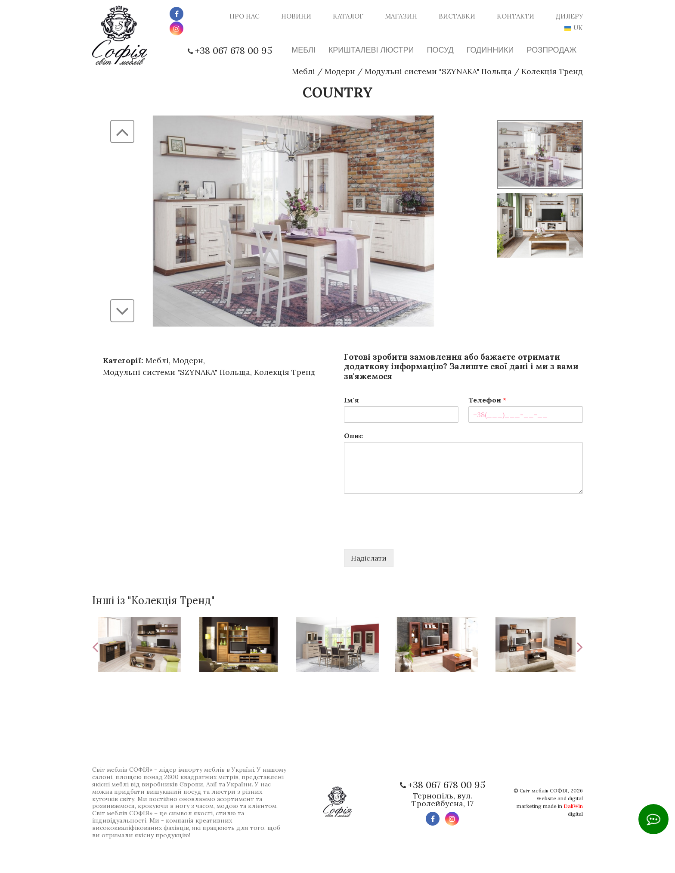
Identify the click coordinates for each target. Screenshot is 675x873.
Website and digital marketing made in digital (550, 806)
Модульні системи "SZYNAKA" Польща (438, 71)
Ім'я (351, 400)
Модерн (340, 71)
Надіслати (369, 558)
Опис (353, 435)
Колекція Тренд (552, 71)
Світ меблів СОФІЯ (544, 790)
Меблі (303, 71)
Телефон (487, 400)
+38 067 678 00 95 (233, 50)
